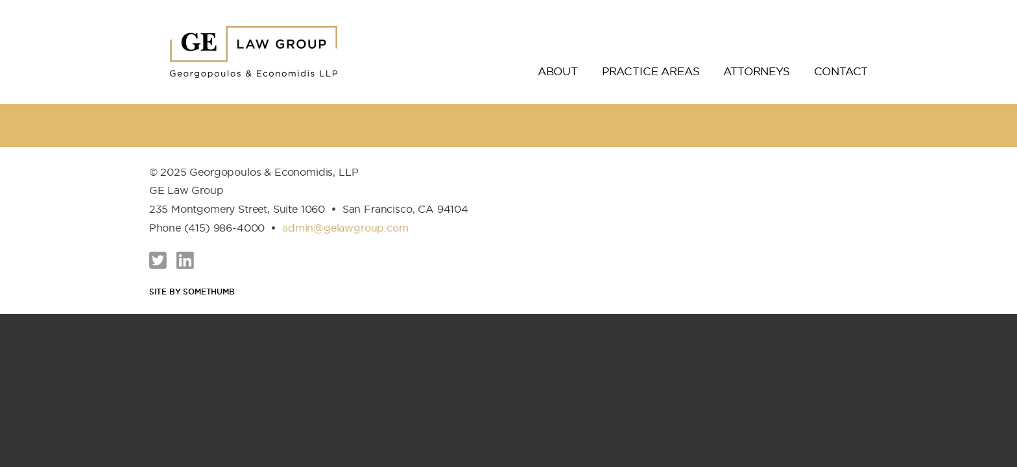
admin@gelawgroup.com (345, 228)
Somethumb (208, 291)
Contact (841, 71)
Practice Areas (651, 71)
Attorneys (756, 71)
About (558, 71)
